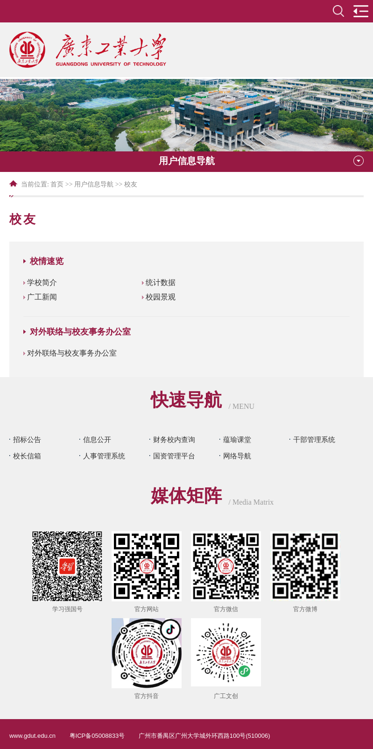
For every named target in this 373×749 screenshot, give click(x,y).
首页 (56, 184)
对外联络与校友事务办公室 (72, 353)
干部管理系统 (314, 439)
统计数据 (161, 282)
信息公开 (97, 439)
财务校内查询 (174, 439)
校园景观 (161, 297)
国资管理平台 (174, 456)
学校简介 (42, 282)
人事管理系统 (104, 456)
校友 (130, 184)
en (317, 11)
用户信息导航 (93, 184)
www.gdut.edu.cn (32, 735)
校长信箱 (27, 456)
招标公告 (27, 439)
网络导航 (237, 456)
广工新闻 (42, 297)
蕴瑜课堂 (237, 439)
